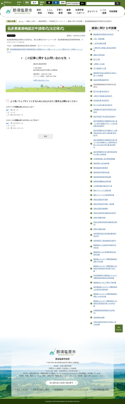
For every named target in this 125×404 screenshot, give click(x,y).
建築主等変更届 (99, 55)
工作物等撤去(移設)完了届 (102, 186)
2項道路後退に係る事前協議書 (104, 159)
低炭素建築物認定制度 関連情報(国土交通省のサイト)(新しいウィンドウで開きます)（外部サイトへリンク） (45, 50)
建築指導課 (42, 21)
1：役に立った (12, 110)
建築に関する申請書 (75, 21)
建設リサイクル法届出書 (102, 190)
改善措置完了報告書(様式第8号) (104, 241)
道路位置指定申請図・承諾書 (103, 204)
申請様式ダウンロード (57, 21)
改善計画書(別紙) (99, 217)
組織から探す (31, 21)
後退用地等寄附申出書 (101, 172)
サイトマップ (22, 389)
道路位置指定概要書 (100, 208)
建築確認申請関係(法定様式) (103, 34)
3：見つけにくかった (14, 128)
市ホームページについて (78, 389)
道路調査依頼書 (99, 317)
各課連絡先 (58, 389)
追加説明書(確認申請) (101, 80)
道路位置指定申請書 (100, 199)
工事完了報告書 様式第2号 (102, 96)
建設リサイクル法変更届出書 (103, 195)
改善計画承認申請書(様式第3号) (104, 213)
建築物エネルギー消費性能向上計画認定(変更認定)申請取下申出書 (105, 268)
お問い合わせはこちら (41, 80)
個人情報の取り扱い (101, 389)
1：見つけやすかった (14, 123)
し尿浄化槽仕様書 (99, 43)
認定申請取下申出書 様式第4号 (104, 116)
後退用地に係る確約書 (101, 163)
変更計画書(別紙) (99, 229)
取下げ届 (96, 59)
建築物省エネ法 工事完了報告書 (104, 282)
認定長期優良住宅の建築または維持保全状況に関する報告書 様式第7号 (105, 133)
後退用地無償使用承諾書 (102, 177)
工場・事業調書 (99, 39)
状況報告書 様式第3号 (101, 100)
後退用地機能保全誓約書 (102, 181)
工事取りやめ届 (99, 64)
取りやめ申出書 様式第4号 (102, 105)
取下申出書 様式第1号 (101, 91)
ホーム (21, 21)
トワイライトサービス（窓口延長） (74, 373)
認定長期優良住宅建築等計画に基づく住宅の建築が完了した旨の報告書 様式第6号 (105, 123)
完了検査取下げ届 (99, 68)
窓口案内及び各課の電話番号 (61, 383)
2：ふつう (10, 112)
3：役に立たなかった (14, 115)
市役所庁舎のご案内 (41, 389)
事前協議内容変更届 (100, 168)
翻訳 (82, 3)
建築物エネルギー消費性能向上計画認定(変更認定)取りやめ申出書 (105, 303)
